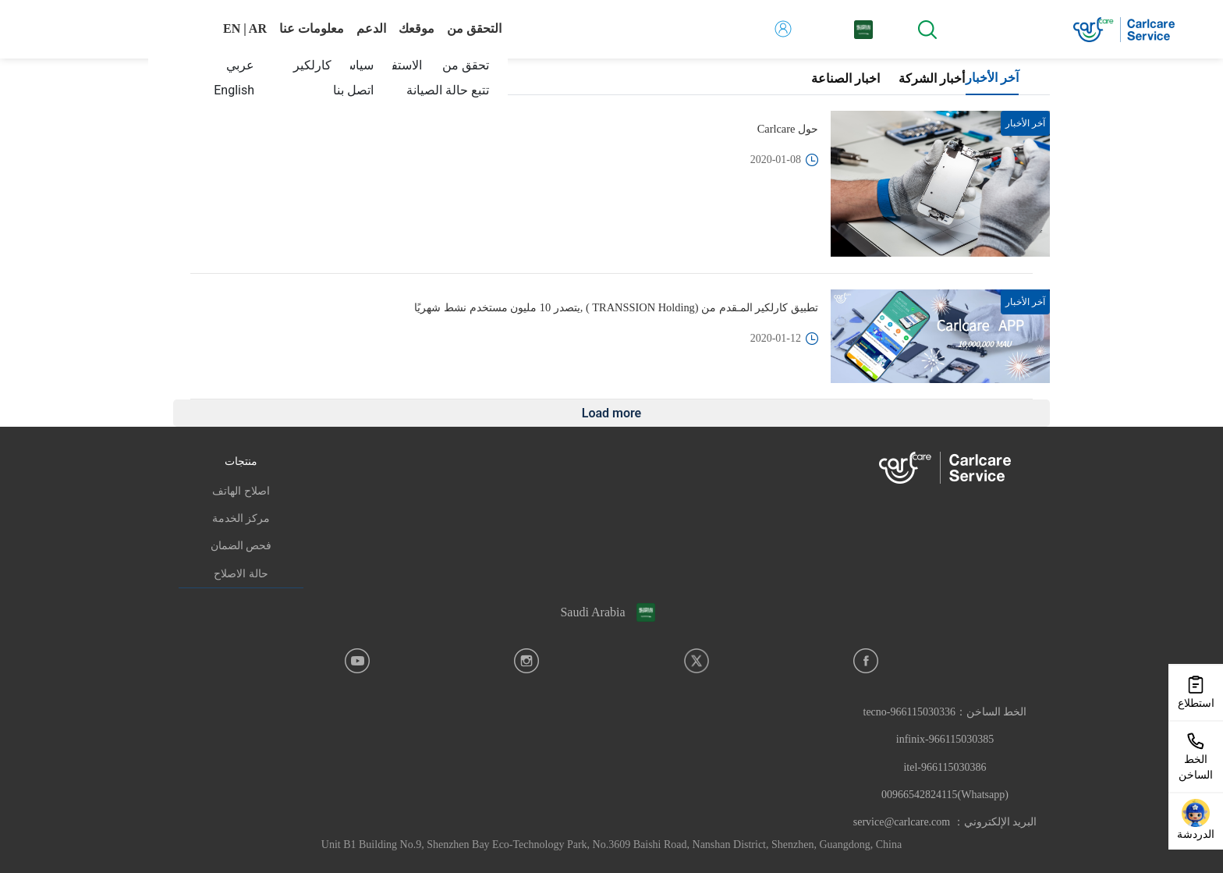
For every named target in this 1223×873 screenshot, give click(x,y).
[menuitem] (438, 90)
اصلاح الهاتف (241, 491)
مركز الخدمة (241, 518)
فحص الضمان (241, 546)
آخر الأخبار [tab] (992, 77)
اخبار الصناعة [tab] (845, 78)
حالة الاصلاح (241, 574)
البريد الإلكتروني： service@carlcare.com (945, 822)
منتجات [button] (241, 461)
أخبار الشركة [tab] (932, 78)
